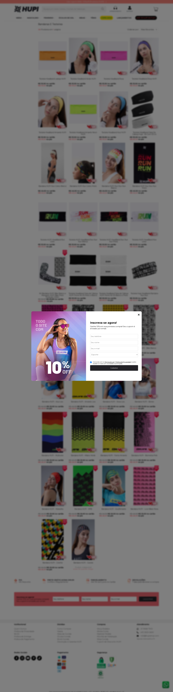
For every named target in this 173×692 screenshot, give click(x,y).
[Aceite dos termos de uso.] (91, 362)
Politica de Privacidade (123, 362)
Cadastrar (114, 368)
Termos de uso (109, 362)
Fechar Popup (139, 315)
